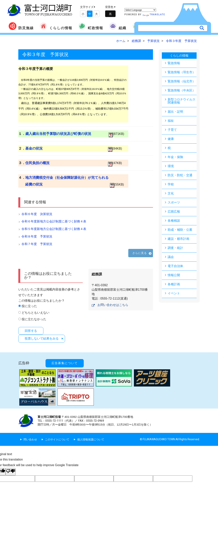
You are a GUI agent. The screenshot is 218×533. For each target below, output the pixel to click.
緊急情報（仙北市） (181, 81)
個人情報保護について (90, 439)
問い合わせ (30, 439)
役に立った (29, 306)
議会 (171, 257)
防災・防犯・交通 (180, 175)
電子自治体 (175, 266)
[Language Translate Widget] (140, 10)
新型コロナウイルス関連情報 (181, 101)
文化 (171, 193)
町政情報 (90, 26)
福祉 (171, 120)
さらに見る (139, 253)
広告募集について (65, 363)
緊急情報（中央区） (181, 90)
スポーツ (174, 202)
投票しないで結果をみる (42, 338)
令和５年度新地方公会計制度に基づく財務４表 (53, 229)
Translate (154, 14)
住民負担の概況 (37, 163)
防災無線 (21, 26)
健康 (171, 138)
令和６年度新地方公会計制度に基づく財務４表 (53, 221)
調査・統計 (175, 247)
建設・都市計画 (178, 238)
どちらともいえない (35, 312)
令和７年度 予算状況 (36, 244)
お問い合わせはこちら (112, 305)
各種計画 (174, 284)
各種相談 (174, 220)
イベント (174, 293)
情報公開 (174, 275)
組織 (117, 26)
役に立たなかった (34, 319)
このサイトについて (57, 439)
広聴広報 (174, 211)
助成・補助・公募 (180, 229)
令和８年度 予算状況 (36, 236)
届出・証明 (175, 111)
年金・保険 (175, 157)
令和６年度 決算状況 (36, 214)
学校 (171, 184)
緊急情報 (174, 63)
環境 (171, 166)
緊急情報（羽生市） (181, 72)
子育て (172, 129)
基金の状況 (34, 148)
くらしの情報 (56, 26)
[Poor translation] (11, 471)
